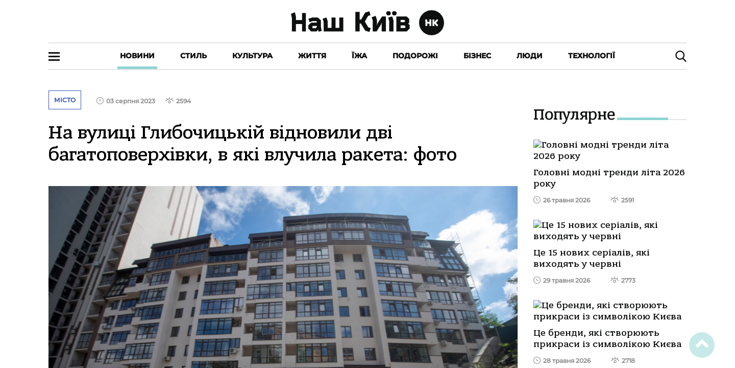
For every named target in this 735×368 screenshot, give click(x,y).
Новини (137, 55)
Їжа (359, 55)
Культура (252, 55)
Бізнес (477, 55)
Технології (591, 55)
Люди (530, 55)
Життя (312, 55)
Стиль (193, 55)
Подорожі (415, 55)
